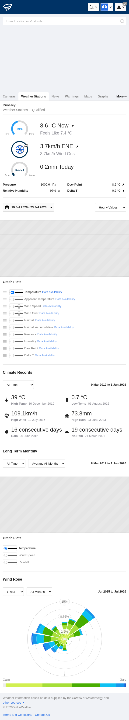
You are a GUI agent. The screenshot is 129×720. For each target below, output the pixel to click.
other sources (12, 702)
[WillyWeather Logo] (10, 7)
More (120, 96)
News (55, 96)
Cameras (9, 96)
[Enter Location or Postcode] (64, 21)
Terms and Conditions (17, 714)
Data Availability (52, 292)
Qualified (38, 110)
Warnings (72, 96)
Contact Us (42, 714)
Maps (88, 96)
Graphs (103, 96)
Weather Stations (33, 96)
